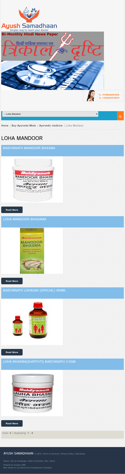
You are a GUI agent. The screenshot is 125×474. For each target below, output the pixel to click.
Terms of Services (51, 453)
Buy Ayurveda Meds (24, 126)
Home (4, 126)
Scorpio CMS (20, 465)
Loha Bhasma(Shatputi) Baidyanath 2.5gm (39, 361)
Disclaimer (80, 453)
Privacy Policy (67, 453)
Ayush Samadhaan (18, 453)
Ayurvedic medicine (51, 126)
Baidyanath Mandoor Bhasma (29, 148)
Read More (12, 210)
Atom (52, 461)
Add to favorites (35, 461)
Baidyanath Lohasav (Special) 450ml (34, 290)
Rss (46, 461)
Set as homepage (19, 461)
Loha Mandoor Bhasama (24, 219)
